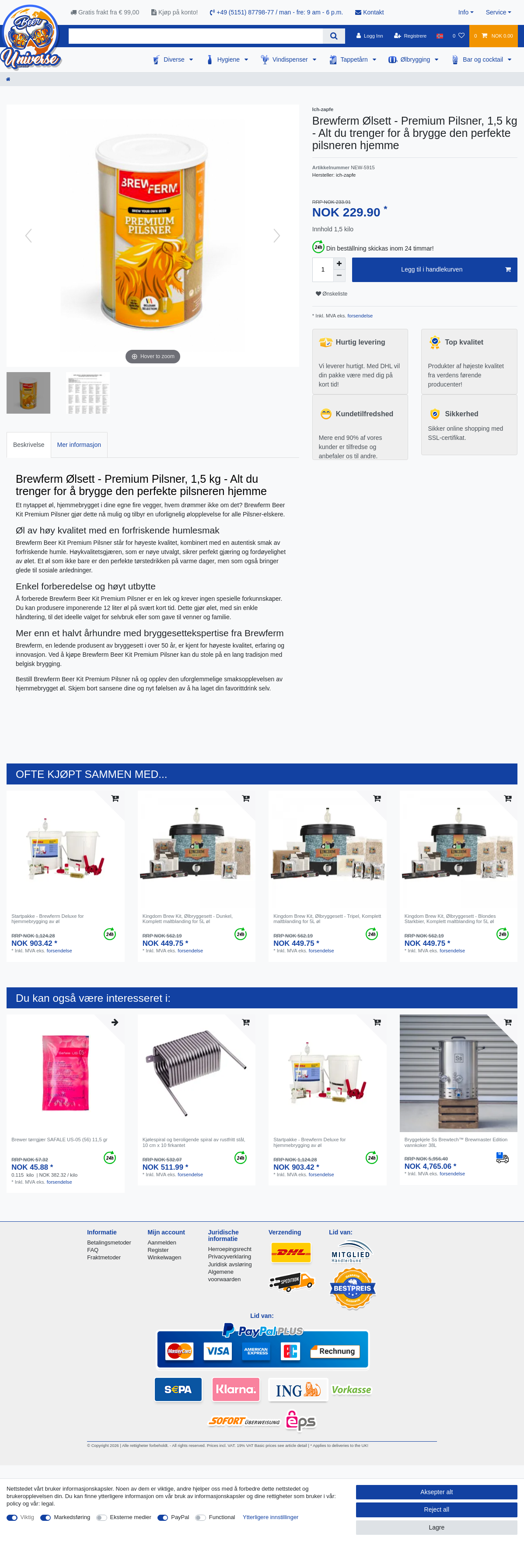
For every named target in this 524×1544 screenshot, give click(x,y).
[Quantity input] (322, 270)
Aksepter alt (436, 1491)
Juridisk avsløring (230, 1264)
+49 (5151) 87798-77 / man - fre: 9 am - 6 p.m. (276, 12)
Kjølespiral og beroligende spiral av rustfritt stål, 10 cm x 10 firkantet (194, 1142)
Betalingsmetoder (109, 1242)
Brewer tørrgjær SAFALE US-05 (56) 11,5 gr (59, 1139)
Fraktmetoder (104, 1257)
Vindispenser (291, 59)
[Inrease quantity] (339, 264)
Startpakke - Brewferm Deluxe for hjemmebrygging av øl (47, 918)
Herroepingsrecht (230, 1249)
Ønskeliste (332, 294)
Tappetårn (355, 59)
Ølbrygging (416, 59)
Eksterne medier (130, 1517)
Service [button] (496, 12)
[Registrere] (410, 36)
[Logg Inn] (370, 36)
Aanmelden (161, 1242)
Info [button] (463, 12)
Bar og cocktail (484, 59)
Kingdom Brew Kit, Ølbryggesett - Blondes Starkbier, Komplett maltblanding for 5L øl (450, 918)
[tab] (29, 445)
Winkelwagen (164, 1257)
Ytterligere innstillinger (270, 1517)
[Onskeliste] (458, 36)
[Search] (334, 36)
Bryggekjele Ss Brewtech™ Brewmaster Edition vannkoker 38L (456, 1142)
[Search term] (196, 36)
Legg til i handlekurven (456, 270)
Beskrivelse (29, 444)
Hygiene (229, 59)
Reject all (437, 1509)
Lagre (436, 1527)
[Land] (440, 36)
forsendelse (359, 315)
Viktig (27, 1517)
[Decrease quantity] (339, 276)
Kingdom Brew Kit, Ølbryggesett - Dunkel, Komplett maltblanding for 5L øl (188, 918)
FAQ (92, 1250)
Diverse (175, 59)
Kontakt (369, 12)
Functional (222, 1517)
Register (157, 1250)
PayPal (180, 1517)
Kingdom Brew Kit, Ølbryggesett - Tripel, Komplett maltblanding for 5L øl (327, 918)
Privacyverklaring (230, 1256)
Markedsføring (72, 1517)
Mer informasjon (79, 444)
